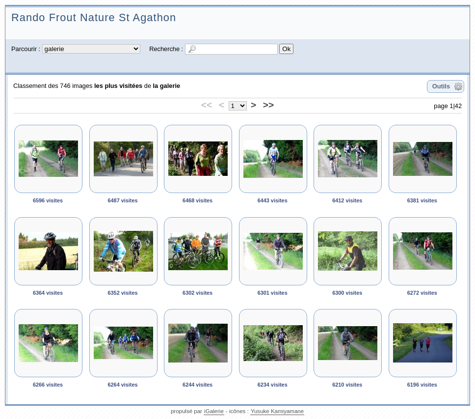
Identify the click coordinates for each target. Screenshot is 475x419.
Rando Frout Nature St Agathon (93, 17)
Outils (441, 86)
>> (268, 105)
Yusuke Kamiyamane (277, 411)
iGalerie (214, 411)
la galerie (167, 85)
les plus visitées (118, 85)
